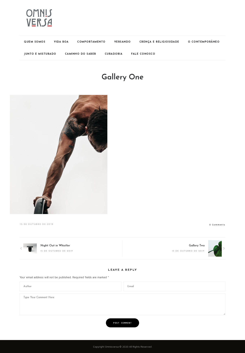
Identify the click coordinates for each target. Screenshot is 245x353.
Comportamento (91, 42)
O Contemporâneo (204, 42)
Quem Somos (34, 42)
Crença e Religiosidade (159, 42)
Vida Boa (61, 42)
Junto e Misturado (40, 54)
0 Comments (217, 224)
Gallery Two (197, 245)
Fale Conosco (143, 54)
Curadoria (114, 54)
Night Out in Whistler (55, 245)
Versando (122, 42)
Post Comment (122, 323)
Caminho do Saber (80, 54)
